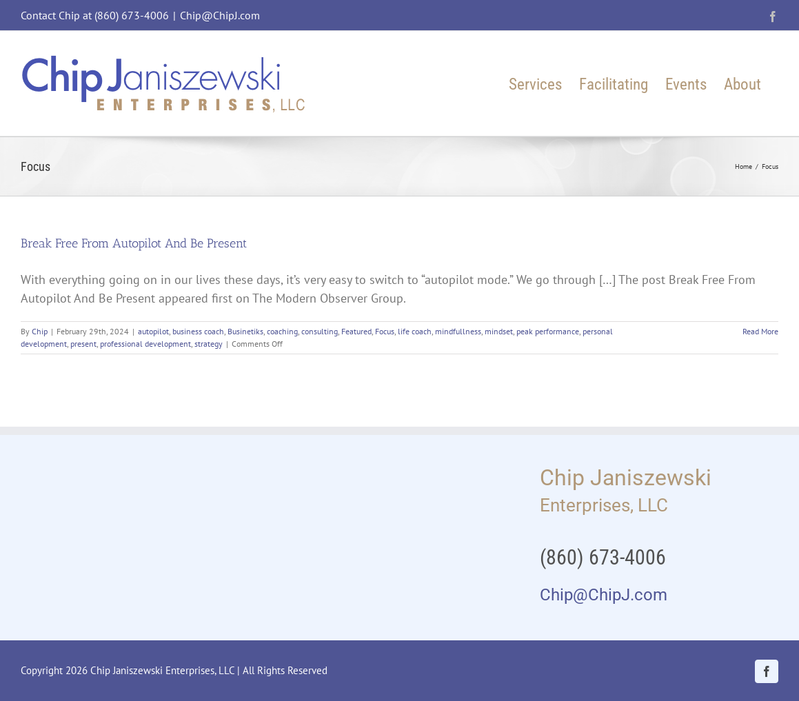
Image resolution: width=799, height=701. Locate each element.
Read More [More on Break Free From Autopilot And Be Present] (760, 331)
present (83, 343)
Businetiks (245, 331)
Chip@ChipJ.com (220, 15)
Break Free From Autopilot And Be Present (134, 243)
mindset (499, 331)
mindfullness (458, 331)
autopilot (153, 331)
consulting (319, 331)
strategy (208, 343)
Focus (384, 331)
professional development (145, 343)
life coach (415, 331)
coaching (282, 331)
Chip (40, 331)
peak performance (547, 331)
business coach (198, 331)
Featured (356, 331)
